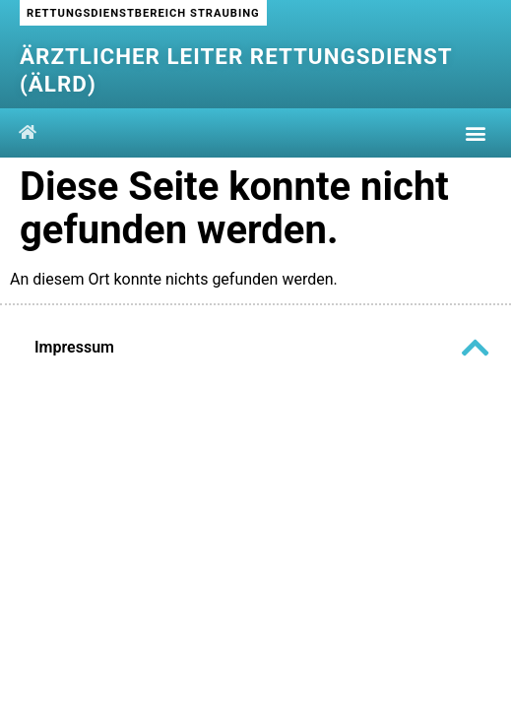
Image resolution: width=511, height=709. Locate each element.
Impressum (74, 347)
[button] (475, 133)
